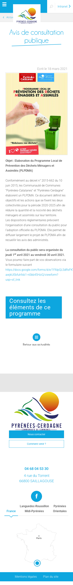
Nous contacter (36, 434)
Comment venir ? (36, 443)
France (11, 511)
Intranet (64, 6)
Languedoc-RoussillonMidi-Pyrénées (34, 508)
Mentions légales (26, 576)
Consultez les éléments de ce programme (29, 307)
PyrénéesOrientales (60, 508)
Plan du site (50, 576)
